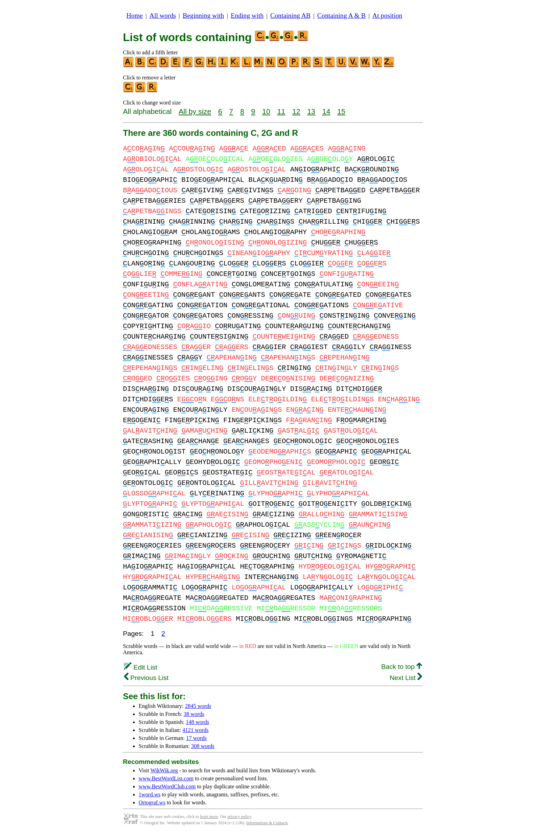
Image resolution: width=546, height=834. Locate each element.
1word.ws (150, 794)
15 (341, 111)
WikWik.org (164, 770)
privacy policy (239, 816)
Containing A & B (341, 15)
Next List (406, 677)
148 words (197, 722)
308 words (202, 746)
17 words (196, 738)
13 (311, 111)
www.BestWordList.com (166, 778)
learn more (209, 816)
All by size (195, 111)
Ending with (247, 15)
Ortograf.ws (152, 802)
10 (266, 111)
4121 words (195, 730)
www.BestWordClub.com (167, 786)
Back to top (401, 666)
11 (281, 111)
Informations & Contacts (267, 822)
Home (134, 15)
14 (326, 111)
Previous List (146, 677)
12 (296, 111)
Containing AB (290, 15)
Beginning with (203, 15)
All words (162, 15)
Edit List (140, 667)
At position (387, 15)
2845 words (198, 706)
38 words (194, 714)
